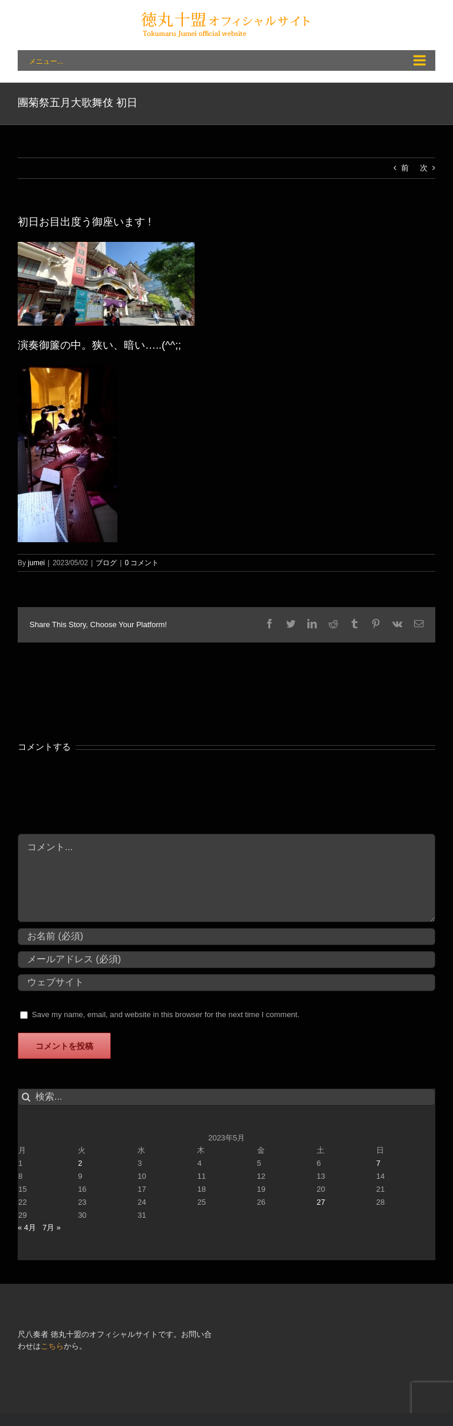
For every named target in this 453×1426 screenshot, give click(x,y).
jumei (36, 563)
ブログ (106, 563)
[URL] (226, 982)
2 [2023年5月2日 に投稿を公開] (80, 1163)
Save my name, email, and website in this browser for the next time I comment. (166, 1014)
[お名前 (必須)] (226, 936)
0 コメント (141, 563)
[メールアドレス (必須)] (226, 959)
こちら (52, 1346)
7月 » (51, 1227)
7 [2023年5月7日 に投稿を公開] (378, 1163)
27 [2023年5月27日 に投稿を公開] (321, 1202)
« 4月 (27, 1227)
